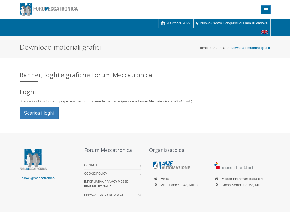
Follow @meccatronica (37, 178)
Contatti (91, 165)
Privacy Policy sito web (103, 194)
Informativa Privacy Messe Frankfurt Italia (106, 184)
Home (203, 48)
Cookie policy (95, 173)
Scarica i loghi (39, 113)
